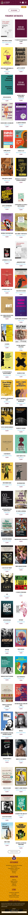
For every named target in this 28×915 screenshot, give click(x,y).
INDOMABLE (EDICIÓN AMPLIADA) (7, 233)
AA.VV (21, 348)
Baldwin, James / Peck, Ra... (7, 818)
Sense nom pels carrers (7, 178)
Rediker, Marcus (7, 789)
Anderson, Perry (21, 207)
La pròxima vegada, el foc (7, 289)
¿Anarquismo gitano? (21, 262)
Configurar (14, 908)
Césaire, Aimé (7, 124)
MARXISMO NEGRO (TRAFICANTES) (21, 539)
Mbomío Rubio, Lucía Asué (21, 152)
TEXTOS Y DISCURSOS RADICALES (7, 427)
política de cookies (4, 906)
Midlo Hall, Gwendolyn (21, 484)
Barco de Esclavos (7, 788)
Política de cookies (14, 897)
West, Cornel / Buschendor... (21, 292)
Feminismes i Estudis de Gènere (14, 865)
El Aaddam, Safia (7, 152)
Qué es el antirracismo (7, 205)
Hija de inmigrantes (21, 676)
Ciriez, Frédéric (7, 843)
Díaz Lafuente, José (7, 375)
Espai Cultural (14, 881)
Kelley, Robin (21, 706)
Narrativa (14, 871)
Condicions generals (14, 892)
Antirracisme (14, 866)
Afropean (7, 649)
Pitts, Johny (7, 651)
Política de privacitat (14, 895)
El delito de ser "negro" (7, 568)
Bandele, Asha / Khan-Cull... (21, 789)
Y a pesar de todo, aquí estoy (21, 813)
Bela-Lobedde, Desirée (21, 403)
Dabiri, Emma (21, 457)
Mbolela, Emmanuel (21, 621)
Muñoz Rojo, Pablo (20, 430)
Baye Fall (21, 730)
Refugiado (21, 620)
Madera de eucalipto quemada (7, 676)
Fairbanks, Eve (7, 345)
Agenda (14, 884)
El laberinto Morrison (21, 122)
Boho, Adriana (21, 651)
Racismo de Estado (21, 373)
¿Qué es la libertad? (21, 68)
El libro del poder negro (21, 592)
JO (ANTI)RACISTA (7, 453)
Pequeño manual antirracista (21, 318)
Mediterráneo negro (7, 483)
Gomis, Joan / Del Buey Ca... (7, 736)
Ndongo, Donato (7, 401)
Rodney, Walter (7, 71)
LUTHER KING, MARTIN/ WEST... (7, 428)
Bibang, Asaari (21, 815)
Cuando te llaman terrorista (21, 788)
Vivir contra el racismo (7, 40)
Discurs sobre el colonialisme (7, 123)
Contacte (14, 885)
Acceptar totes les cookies (14, 912)
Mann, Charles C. (7, 596)
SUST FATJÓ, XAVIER (7, 540)
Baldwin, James (7, 180)
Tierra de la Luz (21, 150)
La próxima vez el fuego (7, 260)
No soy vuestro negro (7, 816)
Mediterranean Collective (7, 484)
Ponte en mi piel (21, 649)
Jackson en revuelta (7, 758)
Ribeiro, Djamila (21, 320)
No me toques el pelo (21, 455)
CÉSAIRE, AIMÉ (21, 98)
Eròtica (14, 872)
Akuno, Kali (7, 760)
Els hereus (7, 344)
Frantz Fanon (7, 842)
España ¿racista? (7, 150)
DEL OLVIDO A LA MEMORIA (21, 511)
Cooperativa (14, 882)
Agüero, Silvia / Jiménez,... (7, 42)
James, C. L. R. (21, 846)
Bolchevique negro (21, 483)
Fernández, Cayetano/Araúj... (21, 374)
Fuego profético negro (21, 291)
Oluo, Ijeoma (21, 568)
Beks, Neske (21, 124)
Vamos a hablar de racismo (21, 566)
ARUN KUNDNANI (7, 621)
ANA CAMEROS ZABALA (7, 455)
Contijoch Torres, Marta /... (21, 732)
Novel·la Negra (14, 869)
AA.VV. (21, 594)
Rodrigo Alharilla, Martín (21, 512)
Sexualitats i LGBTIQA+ (14, 868)
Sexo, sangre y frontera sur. (21, 233)
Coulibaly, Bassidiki (7, 569)
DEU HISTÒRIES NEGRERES (7, 539)
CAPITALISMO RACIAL (7, 620)
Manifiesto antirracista (21, 759)
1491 (7, 594)
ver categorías (14, 10)
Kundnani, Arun (7, 207)
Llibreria (14, 879)
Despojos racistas (7, 97)
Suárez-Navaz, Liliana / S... (21, 235)
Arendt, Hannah (21, 69)
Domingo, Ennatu (7, 678)
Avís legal (14, 894)
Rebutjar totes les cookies (14, 910)
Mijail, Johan (21, 760)
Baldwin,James (7, 291)
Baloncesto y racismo (21, 428)
